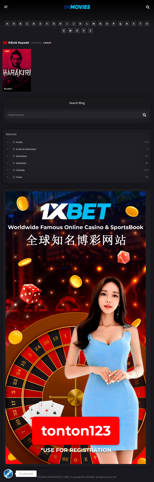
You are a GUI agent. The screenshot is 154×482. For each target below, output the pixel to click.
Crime (19, 177)
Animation (21, 163)
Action (19, 142)
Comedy (20, 170)
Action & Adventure (26, 149)
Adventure (21, 156)
